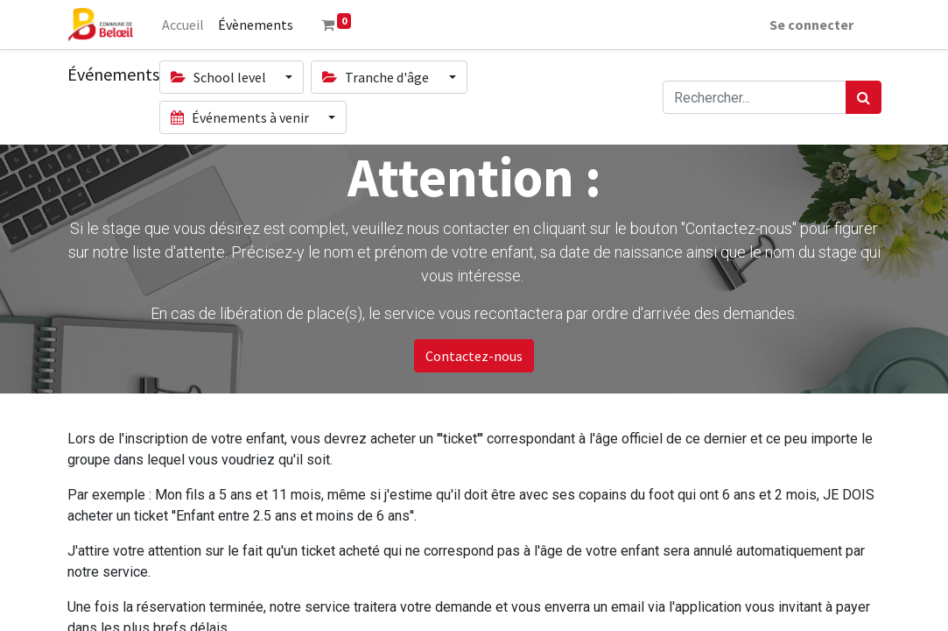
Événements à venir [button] (241, 117)
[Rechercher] (863, 97)
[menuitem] (183, 24)
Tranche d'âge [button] (377, 77)
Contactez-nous (474, 356)
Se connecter (811, 24)
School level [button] (220, 77)
